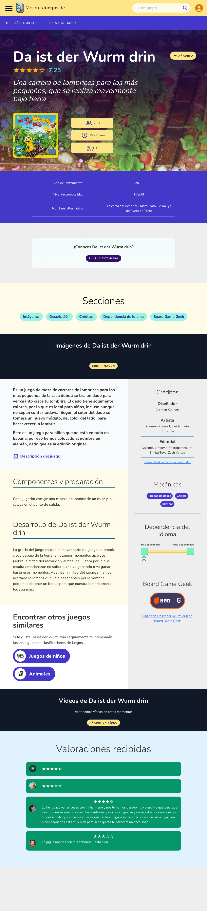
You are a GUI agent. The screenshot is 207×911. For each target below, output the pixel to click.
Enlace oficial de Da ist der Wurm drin (167, 462)
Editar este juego (62, 23)
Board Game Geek (168, 316)
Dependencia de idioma (123, 316)
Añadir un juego (27, 23)
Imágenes (31, 316)
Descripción (59, 316)
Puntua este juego (103, 258)
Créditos (86, 316)
